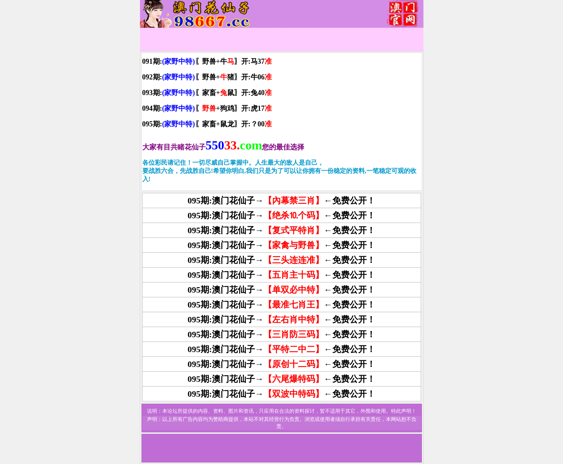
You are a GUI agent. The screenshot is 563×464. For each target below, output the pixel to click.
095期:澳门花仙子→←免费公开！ (281, 275)
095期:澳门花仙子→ (226, 304)
